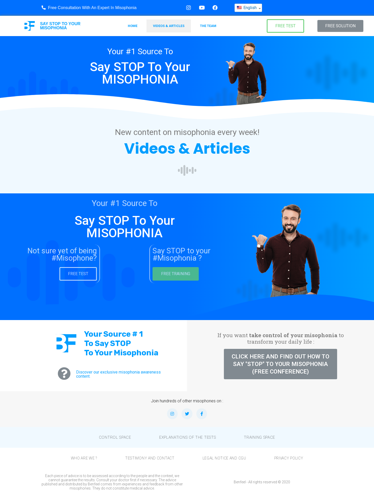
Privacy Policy (288, 458)
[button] (285, 26)
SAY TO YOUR (60, 26)
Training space (259, 437)
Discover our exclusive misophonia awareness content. (118, 374)
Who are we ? (84, 458)
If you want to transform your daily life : (280, 338)
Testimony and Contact (150, 458)
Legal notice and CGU (224, 458)
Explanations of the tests (187, 437)
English (247, 7)
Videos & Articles (168, 26)
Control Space (115, 437)
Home (132, 26)
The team (208, 26)
